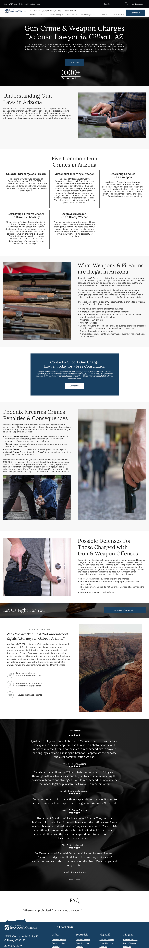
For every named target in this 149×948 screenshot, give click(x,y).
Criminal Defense (59, 939)
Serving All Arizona (10, 4)
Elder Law (55, 946)
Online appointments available (29, 4)
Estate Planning (58, 943)
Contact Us (135, 13)
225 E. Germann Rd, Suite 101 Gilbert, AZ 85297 (45, 11)
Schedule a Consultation (124, 610)
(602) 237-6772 (70, 11)
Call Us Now (74, 62)
